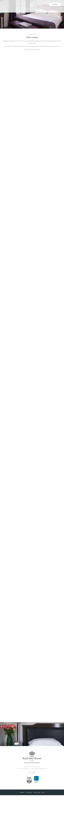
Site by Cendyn (37, 835)
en (43, 835)
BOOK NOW (54, 4)
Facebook (30, 815)
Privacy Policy (29, 835)
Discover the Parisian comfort (32, 49)
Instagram (34, 815)
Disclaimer (22, 835)
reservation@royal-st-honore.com (39, 811)
